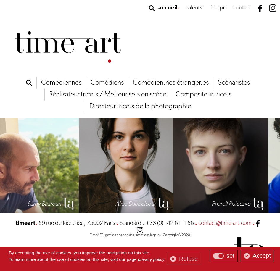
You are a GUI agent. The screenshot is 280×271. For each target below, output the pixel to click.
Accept (262, 255)
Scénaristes (234, 82)
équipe (217, 8)
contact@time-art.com (225, 223)
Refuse (188, 259)
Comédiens (107, 82)
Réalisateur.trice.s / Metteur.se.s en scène (107, 94)
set (230, 255)
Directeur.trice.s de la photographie (140, 106)
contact (242, 8)
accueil (167, 8)
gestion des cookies (119, 235)
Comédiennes (61, 82)
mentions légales (148, 235)
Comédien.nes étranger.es (171, 82)
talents (194, 8)
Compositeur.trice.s (203, 94)
